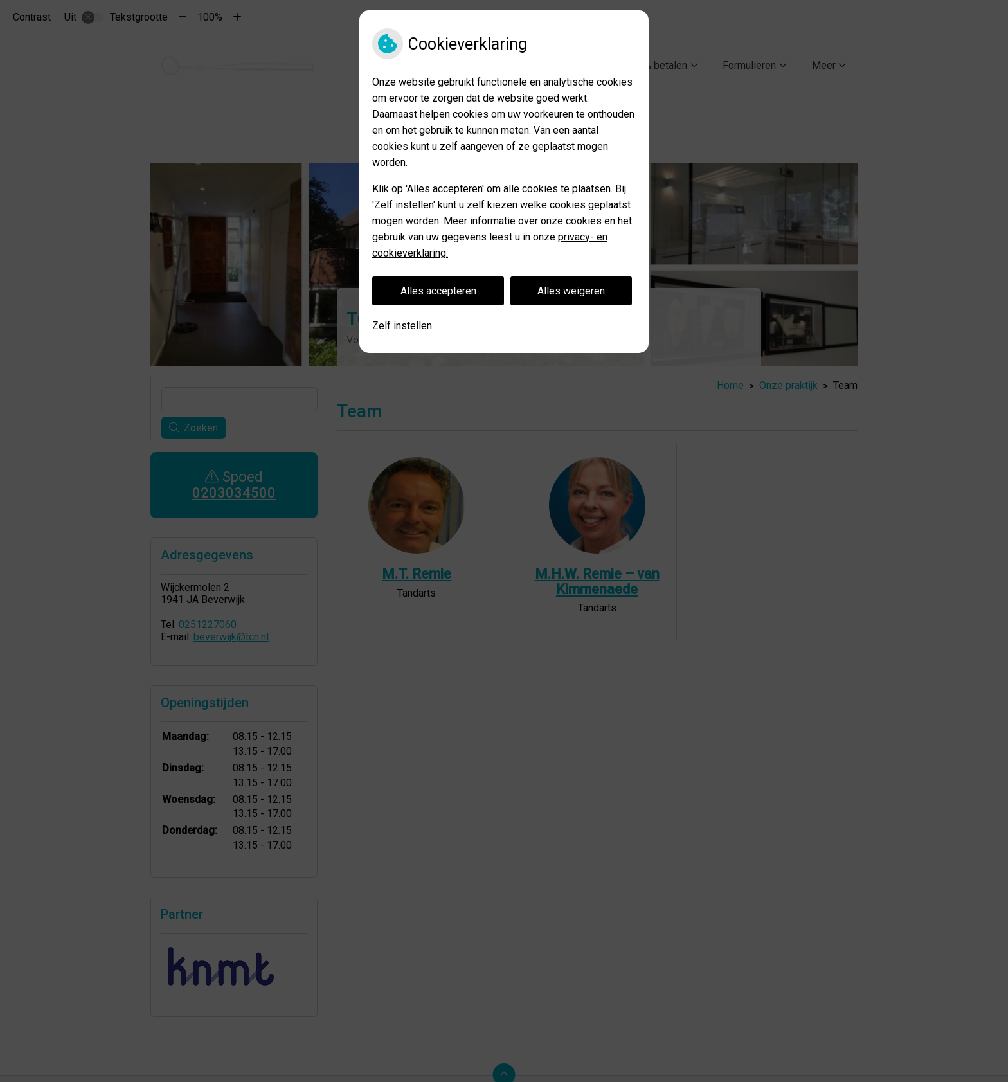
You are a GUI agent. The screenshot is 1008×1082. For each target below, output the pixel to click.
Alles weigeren (571, 291)
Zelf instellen (402, 326)
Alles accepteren (438, 291)
